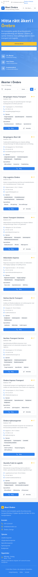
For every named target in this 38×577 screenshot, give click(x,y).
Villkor (21, 572)
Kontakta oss (19, 48)
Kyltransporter (5, 546)
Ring (11, 128)
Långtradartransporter (8, 540)
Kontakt (27, 572)
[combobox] (11, 89)
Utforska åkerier (19, 43)
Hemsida (27, 128)
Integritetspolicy (13, 572)
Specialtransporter (7, 543)
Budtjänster (5, 548)
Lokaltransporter (6, 538)
